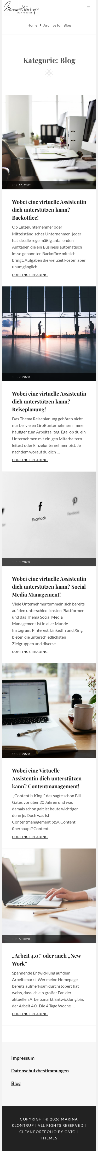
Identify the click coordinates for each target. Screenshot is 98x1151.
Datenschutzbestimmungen (40, 1070)
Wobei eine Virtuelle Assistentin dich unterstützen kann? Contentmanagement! (47, 778)
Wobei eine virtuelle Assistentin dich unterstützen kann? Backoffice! (49, 209)
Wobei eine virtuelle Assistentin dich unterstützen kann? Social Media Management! (49, 586)
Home (32, 25)
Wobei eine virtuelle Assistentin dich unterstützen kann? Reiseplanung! (49, 401)
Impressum (22, 1058)
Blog (16, 1083)
